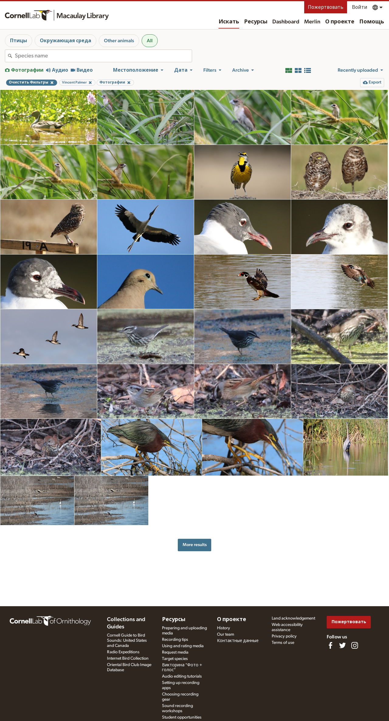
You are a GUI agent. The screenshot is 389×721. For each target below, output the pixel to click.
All (150, 40)
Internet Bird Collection (128, 658)
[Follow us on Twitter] (342, 645)
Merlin (312, 22)
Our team (225, 634)
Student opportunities (181, 717)
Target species (175, 659)
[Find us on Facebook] (330, 645)
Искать (229, 22)
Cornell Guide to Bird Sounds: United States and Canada (127, 640)
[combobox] (103, 56)
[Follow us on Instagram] (354, 645)
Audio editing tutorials (182, 676)
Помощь (371, 22)
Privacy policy (284, 636)
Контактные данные (238, 641)
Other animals (119, 40)
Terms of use (283, 643)
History (223, 628)
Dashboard (285, 22)
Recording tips (175, 639)
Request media (175, 652)
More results (195, 544)
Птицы (18, 40)
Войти (359, 7)
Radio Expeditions (123, 652)
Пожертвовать (325, 7)
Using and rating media (183, 646)
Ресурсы (255, 22)
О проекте (339, 22)
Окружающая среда (65, 40)
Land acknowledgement (293, 618)
